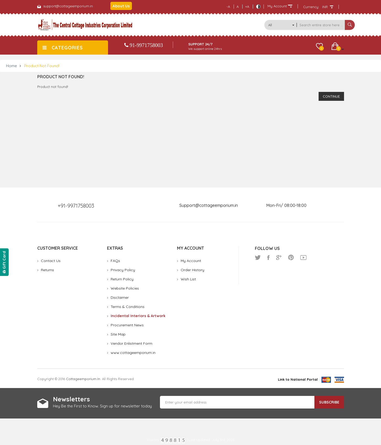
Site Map (118, 334)
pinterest (291, 257)
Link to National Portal (298, 379)
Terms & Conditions (127, 306)
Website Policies (125, 288)
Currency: (311, 7)
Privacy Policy (123, 270)
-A (228, 6)
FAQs (115, 260)
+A (247, 6)
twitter (258, 257)
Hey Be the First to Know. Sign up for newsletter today (102, 406)
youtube (303, 257)
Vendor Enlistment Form (131, 343)
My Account (191, 260)
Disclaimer (120, 297)
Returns (47, 270)
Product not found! (41, 65)
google (279, 257)
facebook (268, 257)
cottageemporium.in (83, 379)
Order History (192, 270)
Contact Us (51, 260)
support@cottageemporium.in (68, 6)
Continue (331, 96)
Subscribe (329, 402)
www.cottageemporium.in (133, 352)
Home (11, 65)
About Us (121, 5)
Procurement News (127, 325)
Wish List (188, 279)
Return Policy (122, 279)
